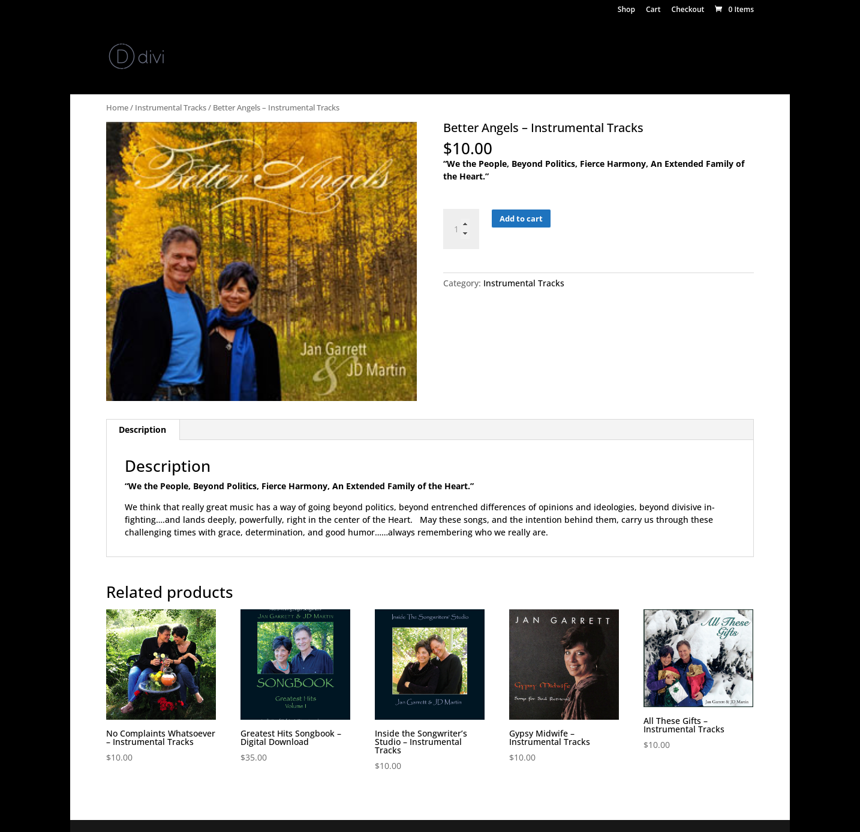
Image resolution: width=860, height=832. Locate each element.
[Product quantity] (461, 229)
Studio (488, 42)
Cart (653, 10)
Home (118, 42)
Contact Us (128, 71)
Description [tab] (142, 429)
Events (342, 42)
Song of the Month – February (229, 71)
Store (249, 42)
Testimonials (680, 42)
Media (300, 42)
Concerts (590, 42)
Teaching (429, 42)
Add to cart (521, 218)
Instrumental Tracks (170, 107)
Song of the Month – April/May (370, 71)
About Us (165, 42)
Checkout (688, 10)
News (211, 42)
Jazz (631, 42)
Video (383, 42)
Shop (626, 10)
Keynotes (537, 42)
